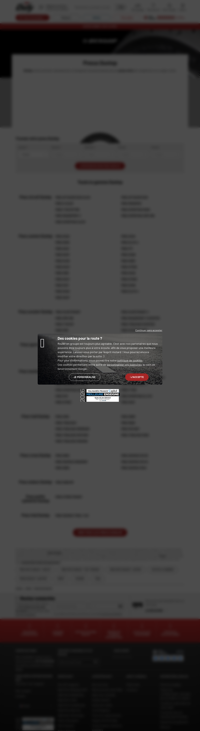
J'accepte (137, 376)
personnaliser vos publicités (124, 364)
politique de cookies (129, 360)
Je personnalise (85, 376)
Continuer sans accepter (148, 330)
